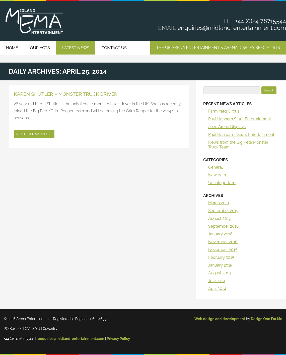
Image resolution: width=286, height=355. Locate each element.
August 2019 (219, 218)
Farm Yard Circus (223, 111)
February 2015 (221, 257)
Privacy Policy (118, 339)
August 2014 (219, 273)
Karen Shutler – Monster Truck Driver (65, 94)
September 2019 (223, 210)
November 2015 (222, 249)
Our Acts (40, 47)
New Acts (217, 175)
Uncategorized (222, 182)
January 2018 (220, 234)
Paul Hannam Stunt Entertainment (239, 119)
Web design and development (219, 319)
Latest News (76, 47)
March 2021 (218, 202)
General (215, 167)
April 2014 (217, 288)
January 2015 (220, 265)
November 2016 (223, 241)
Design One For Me (266, 319)
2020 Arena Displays (227, 126)
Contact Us (113, 47)
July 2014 (216, 280)
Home (12, 47)
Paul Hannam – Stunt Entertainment (241, 134)
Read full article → (34, 134)
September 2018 (223, 226)
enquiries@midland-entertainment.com (231, 27)
